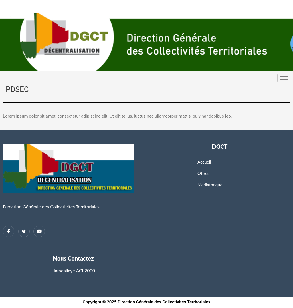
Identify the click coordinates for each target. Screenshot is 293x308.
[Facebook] (8, 231)
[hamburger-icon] (283, 78)
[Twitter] (24, 231)
